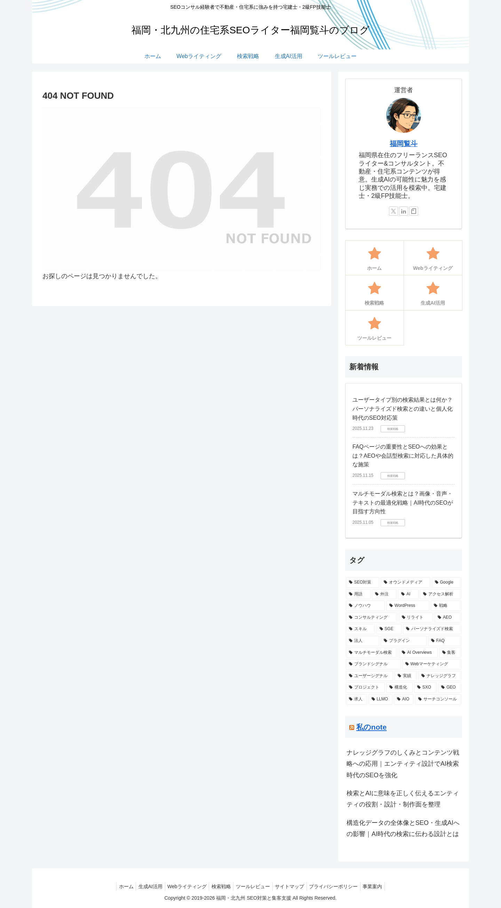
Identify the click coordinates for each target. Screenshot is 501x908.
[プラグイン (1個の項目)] (404, 641)
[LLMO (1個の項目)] (380, 699)
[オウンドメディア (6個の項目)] (405, 582)
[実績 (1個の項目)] (406, 676)
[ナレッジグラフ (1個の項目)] (439, 676)
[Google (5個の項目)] (446, 582)
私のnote (371, 727)
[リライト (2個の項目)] (416, 617)
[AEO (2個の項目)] (448, 617)
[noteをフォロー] (413, 211)
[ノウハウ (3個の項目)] (365, 606)
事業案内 (380, 886)
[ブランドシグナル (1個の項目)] (373, 664)
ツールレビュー (254, 886)
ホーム (118, 886)
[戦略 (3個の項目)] (446, 606)
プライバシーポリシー (339, 886)
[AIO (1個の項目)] (404, 699)
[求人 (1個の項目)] (356, 699)
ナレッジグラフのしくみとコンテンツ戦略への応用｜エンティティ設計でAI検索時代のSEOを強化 (403, 764)
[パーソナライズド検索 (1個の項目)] (432, 629)
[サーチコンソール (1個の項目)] (438, 699)
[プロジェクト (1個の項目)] (365, 687)
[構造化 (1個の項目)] (399, 687)
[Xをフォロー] (393, 211)
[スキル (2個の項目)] (360, 629)
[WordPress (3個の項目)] (407, 606)
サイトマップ (293, 886)
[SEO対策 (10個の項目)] (362, 582)
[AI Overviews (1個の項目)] (418, 653)
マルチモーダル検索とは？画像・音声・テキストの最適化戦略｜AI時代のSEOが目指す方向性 (402, 502)
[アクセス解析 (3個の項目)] (440, 594)
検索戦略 (220, 886)
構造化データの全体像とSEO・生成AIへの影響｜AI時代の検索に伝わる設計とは (403, 828)
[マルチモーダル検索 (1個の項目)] (371, 653)
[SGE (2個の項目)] (389, 629)
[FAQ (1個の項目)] (444, 641)
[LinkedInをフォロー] (403, 211)
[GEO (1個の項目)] (449, 687)
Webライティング (183, 886)
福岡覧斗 (404, 143)
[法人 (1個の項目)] (362, 641)
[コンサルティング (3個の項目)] (371, 617)
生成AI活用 (145, 886)
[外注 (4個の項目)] (384, 594)
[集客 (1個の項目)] (450, 653)
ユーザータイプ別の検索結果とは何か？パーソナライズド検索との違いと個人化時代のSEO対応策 (402, 408)
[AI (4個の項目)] (408, 594)
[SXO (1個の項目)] (425, 687)
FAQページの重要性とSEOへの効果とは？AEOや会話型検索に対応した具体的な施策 (402, 455)
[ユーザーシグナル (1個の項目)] (369, 676)
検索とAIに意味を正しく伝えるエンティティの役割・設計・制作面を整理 (403, 799)
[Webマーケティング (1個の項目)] (431, 664)
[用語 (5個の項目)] (358, 594)
